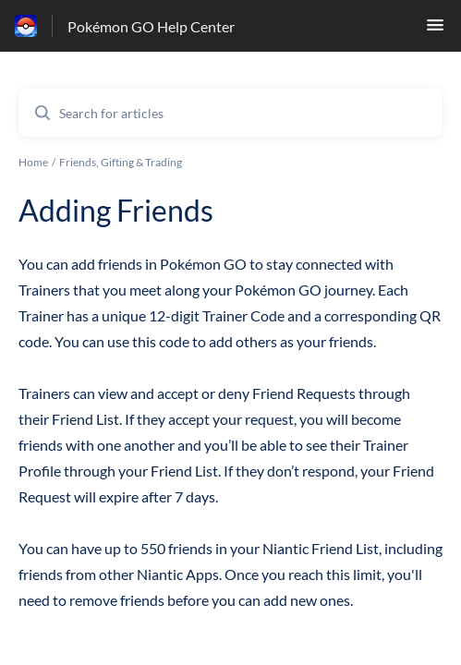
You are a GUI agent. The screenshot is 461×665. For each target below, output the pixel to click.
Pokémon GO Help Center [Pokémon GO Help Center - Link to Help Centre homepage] (151, 26)
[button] (435, 30)
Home (33, 162)
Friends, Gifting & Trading (120, 162)
